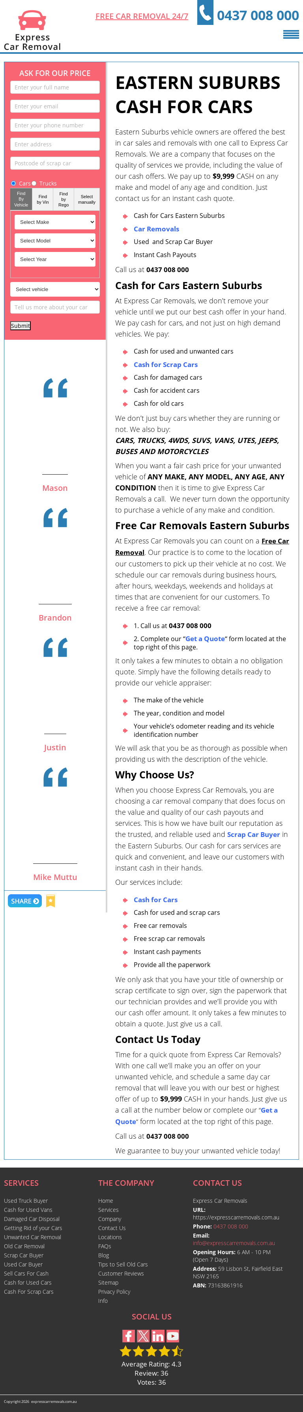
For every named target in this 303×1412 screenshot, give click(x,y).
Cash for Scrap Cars (166, 364)
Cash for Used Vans (28, 1209)
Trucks (44, 183)
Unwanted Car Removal (32, 1237)
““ (205, 638)
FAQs (104, 1246)
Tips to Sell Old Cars (123, 1264)
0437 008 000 (258, 15)
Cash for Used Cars (28, 1282)
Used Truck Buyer (26, 1200)
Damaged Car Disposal (32, 1219)
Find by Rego (63, 199)
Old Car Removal (24, 1246)
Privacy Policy (114, 1291)
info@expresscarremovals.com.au (234, 1243)
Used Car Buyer (23, 1264)
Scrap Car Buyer (253, 834)
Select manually (86, 199)
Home (105, 1200)
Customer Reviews (121, 1273)
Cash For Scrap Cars (29, 1291)
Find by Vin (43, 199)
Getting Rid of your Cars (33, 1228)
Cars (20, 183)
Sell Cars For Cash (26, 1273)
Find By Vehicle (21, 199)
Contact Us (112, 1228)
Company (109, 1219)
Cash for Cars (156, 899)
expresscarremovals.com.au (54, 1401)
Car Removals (156, 228)
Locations (110, 1237)
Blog (103, 1255)
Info (103, 1300)
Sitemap (108, 1282)
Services (108, 1209)
